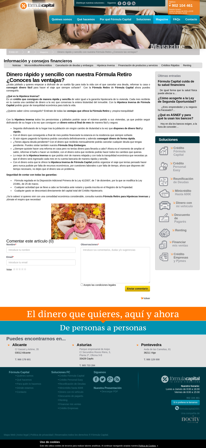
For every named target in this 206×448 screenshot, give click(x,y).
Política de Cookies (147, 446)
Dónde (25, 388)
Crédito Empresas (68, 408)
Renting (187, 65)
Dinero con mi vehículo (71, 392)
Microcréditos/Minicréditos (38, 65)
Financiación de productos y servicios (138, 65)
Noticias (17, 65)
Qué (86, 19)
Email (9, 257)
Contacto (191, 19)
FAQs (176, 19)
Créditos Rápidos (170, 65)
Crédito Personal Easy (71, 379)
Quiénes (62, 19)
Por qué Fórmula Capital (115, 19)
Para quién (29, 383)
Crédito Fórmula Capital (71, 375)
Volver (146, 298)
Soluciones (143, 19)
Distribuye (90, 3)
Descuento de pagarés (71, 396)
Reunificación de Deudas (72, 383)
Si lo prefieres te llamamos (185, 402)
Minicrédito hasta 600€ (71, 388)
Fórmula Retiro (101, 87)
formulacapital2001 (187, 408)
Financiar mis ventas (70, 404)
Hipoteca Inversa (106, 65)
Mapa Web (9, 434)
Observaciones (89, 244)
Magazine (162, 19)
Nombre (10, 244)
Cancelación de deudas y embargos (74, 65)
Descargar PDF (110, 391)
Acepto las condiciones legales (99, 285)
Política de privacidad (41, 434)
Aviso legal (22, 434)
